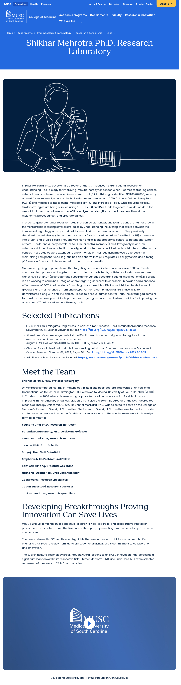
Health (34, 4)
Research (46, 4)
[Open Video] (89, 623)
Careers (127, 4)
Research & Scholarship (89, 33)
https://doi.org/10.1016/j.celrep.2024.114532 (108, 330)
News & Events (97, 4)
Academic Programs (73, 15)
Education (20, 4)
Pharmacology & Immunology (54, 33)
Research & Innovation (140, 15)
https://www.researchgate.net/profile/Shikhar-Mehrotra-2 (117, 357)
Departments (99, 15)
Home (9, 33)
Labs (109, 33)
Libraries (114, 4)
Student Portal (144, 4)
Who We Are (67, 21)
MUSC (7, 4)
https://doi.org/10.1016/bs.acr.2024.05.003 (118, 352)
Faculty (117, 15)
